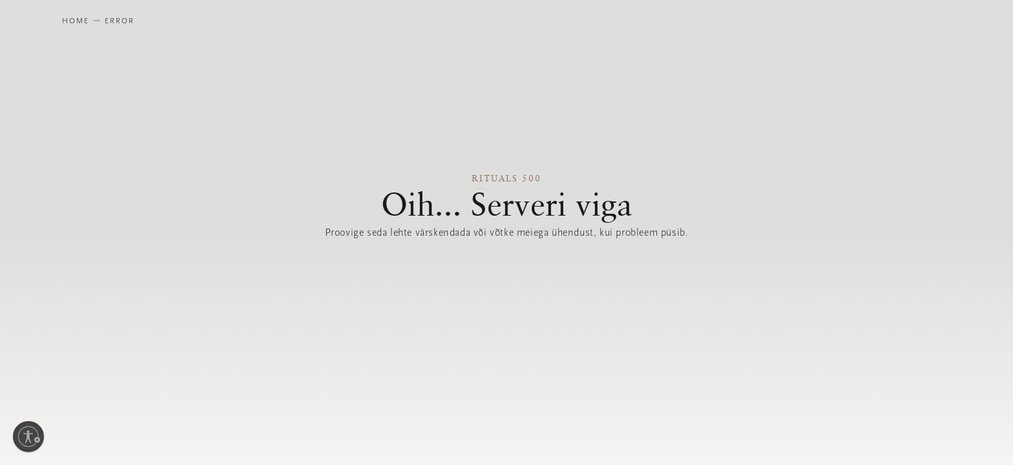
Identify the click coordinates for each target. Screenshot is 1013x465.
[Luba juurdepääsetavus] (28, 436)
